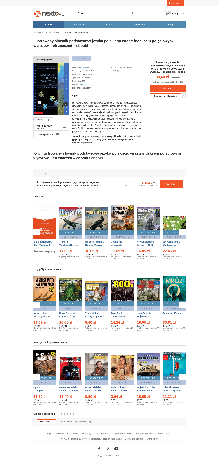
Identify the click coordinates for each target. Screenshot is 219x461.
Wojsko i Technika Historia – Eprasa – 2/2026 (146, 390)
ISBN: (74, 88)
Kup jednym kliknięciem (165, 96)
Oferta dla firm (153, 439)
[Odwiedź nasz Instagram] (107, 448)
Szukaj (81, 13)
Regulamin (105, 434)
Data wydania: (77, 74)
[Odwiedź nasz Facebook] (99, 448)
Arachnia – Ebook (172, 313)
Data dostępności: (79, 71)
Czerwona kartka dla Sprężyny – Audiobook (171, 245)
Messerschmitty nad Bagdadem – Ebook (41, 316)
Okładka (40, 120)
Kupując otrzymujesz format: (121, 67)
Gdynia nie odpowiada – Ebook (117, 245)
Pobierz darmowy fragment (44, 127)
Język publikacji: (78, 78)
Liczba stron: (77, 81)
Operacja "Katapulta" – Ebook (40, 390)
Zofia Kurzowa (83, 67)
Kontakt (169, 434)
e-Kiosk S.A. (116, 456)
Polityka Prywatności (90, 434)
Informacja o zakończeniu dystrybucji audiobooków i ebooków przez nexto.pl (91, 439)
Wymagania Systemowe (145, 434)
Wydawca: (76, 85)
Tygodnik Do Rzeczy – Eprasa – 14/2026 (94, 316)
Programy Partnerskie (55, 434)
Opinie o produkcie (44, 134)
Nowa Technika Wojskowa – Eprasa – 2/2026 (145, 316)
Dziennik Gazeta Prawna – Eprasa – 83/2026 (172, 390)
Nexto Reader (72, 434)
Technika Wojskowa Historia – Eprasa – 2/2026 (68, 245)
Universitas (84, 85)
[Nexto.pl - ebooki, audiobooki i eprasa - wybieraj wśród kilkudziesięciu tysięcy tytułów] (48, 13)
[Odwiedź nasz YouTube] (116, 448)
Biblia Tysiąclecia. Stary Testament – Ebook (42, 245)
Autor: (74, 67)
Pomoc (160, 434)
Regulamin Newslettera (122, 434)
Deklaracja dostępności (134, 439)
